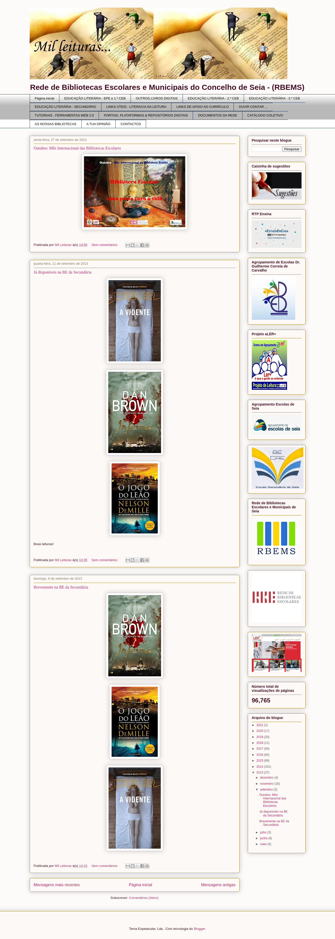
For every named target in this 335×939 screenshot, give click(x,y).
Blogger (199, 929)
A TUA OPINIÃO (98, 124)
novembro (267, 783)
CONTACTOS (130, 124)
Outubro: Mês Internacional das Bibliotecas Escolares (77, 148)
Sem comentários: (105, 245)
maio (263, 844)
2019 (260, 737)
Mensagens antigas (218, 885)
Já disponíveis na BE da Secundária (63, 272)
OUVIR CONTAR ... (253, 107)
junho (264, 838)
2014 (260, 766)
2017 (260, 748)
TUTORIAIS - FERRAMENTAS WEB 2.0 (64, 115)
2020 (260, 731)
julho (263, 832)
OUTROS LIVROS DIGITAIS (157, 98)
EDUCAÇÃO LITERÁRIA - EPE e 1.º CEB (95, 98)
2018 (260, 743)
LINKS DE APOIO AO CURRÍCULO (203, 107)
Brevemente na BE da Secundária (61, 587)
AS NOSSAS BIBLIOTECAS (55, 124)
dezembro (267, 777)
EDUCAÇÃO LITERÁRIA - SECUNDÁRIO (65, 107)
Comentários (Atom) (143, 898)
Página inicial (44, 98)
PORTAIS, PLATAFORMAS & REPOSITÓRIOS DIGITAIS (146, 115)
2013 (260, 772)
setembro (266, 789)
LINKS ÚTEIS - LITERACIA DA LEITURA (136, 107)
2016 (260, 755)
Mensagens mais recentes (57, 885)
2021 (260, 725)
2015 (260, 760)
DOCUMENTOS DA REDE (217, 115)
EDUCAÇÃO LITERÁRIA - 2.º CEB (213, 98)
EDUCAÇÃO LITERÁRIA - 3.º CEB (274, 98)
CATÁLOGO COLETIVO (265, 115)
